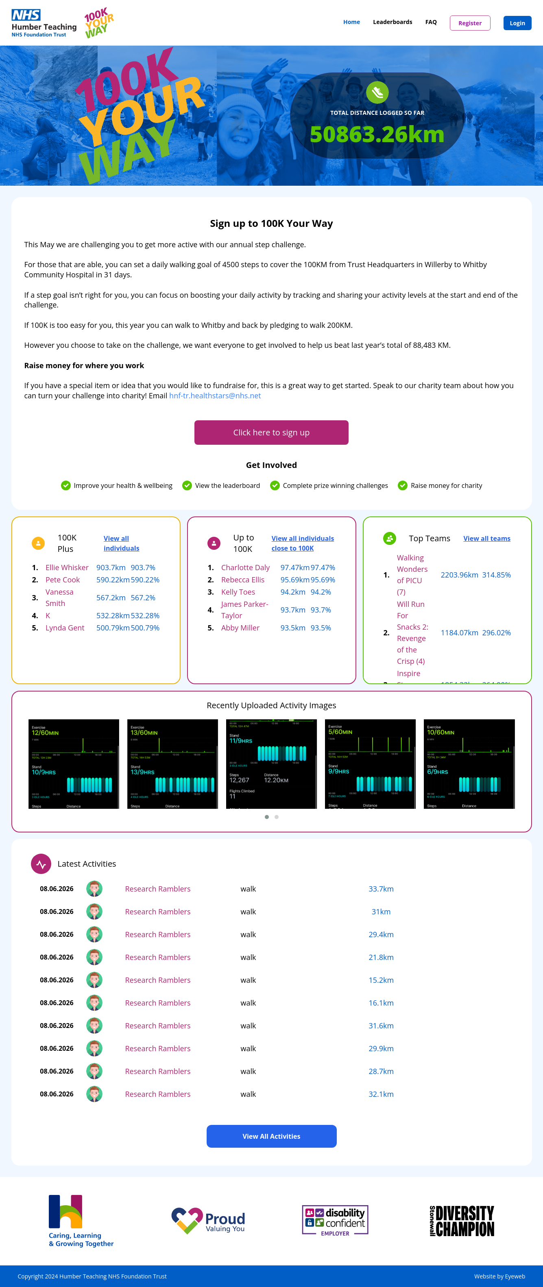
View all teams (486, 538)
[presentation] (43, 773)
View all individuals (122, 543)
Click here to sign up (271, 432)
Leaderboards (392, 22)
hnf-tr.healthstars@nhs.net (215, 395)
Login (518, 23)
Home (351, 22)
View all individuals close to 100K (303, 543)
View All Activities (272, 1136)
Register (470, 23)
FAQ (431, 22)
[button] (267, 817)
